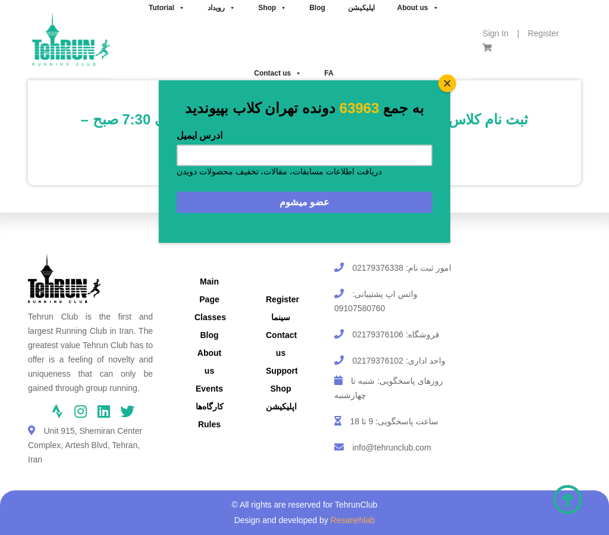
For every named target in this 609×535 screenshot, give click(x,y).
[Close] (447, 83)
